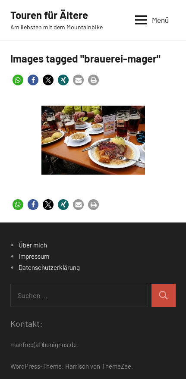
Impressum (34, 256)
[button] (18, 80)
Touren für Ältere (49, 15)
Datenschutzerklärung (49, 267)
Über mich (33, 245)
